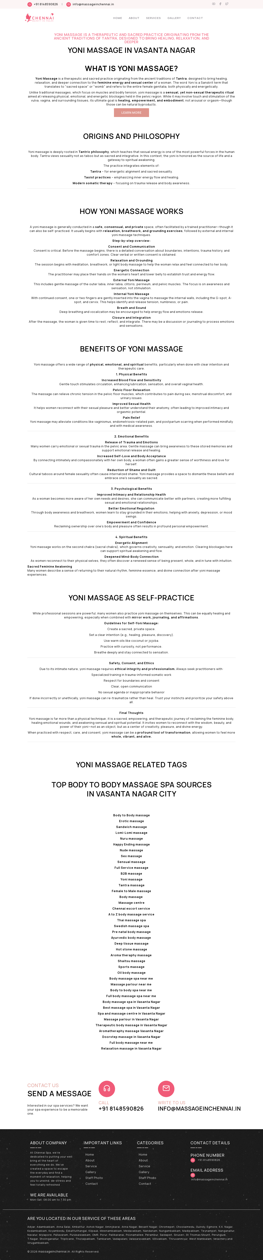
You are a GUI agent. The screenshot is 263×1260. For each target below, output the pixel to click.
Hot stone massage (131, 949)
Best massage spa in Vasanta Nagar (131, 1008)
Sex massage (131, 856)
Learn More (131, 113)
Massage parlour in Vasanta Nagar (131, 1019)
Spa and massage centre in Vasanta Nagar (131, 1013)
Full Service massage (131, 868)
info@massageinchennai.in (93, 4)
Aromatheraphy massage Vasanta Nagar (131, 1031)
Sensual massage (131, 862)
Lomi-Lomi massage (132, 833)
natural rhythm (116, 571)
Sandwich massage (131, 827)
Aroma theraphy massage (132, 955)
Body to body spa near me (131, 990)
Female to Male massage (131, 891)
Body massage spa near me (131, 978)
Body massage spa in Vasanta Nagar (132, 1002)
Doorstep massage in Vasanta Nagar (131, 1037)
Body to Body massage (131, 815)
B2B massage (131, 874)
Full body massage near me (132, 1043)
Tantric (84, 152)
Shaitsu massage (131, 961)
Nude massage (131, 850)
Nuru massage (131, 839)
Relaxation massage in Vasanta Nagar (131, 1048)
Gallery (174, 18)
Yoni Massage (147, 623)
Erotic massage (131, 821)
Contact (195, 18)
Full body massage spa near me (131, 996)
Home (117, 18)
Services (153, 18)
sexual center (142, 83)
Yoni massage (132, 879)
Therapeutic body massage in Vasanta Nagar (131, 1025)
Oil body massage (131, 973)
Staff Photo (94, 1178)
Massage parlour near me (131, 984)
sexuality (135, 478)
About (134, 18)
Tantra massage (132, 885)
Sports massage (131, 967)
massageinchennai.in (54, 1251)
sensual (172, 92)
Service (91, 1166)
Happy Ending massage (131, 844)
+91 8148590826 (46, 4)
